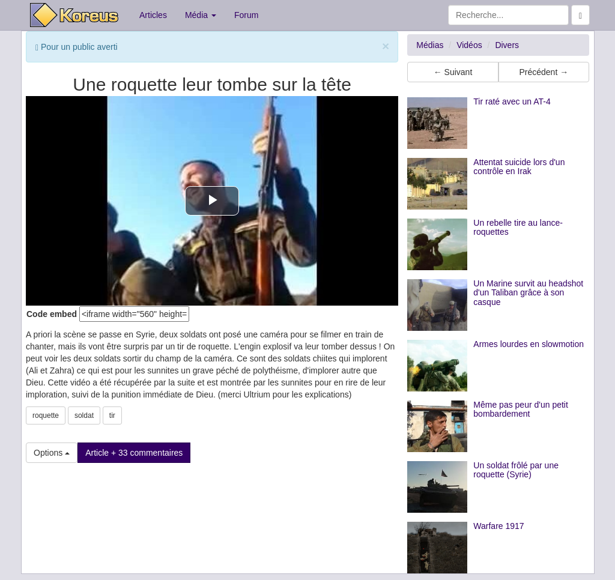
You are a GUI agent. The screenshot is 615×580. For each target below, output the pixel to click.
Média (200, 15)
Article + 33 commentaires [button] (134, 453)
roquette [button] (45, 415)
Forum (246, 15)
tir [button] (112, 415)
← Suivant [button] (453, 72)
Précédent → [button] (543, 72)
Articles (153, 15)
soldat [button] (84, 415)
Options (52, 453)
